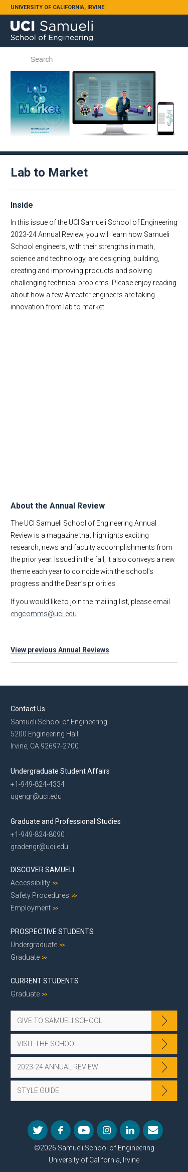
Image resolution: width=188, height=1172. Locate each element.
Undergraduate (34, 945)
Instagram (107, 1130)
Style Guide (38, 1090)
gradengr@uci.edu (39, 847)
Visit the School (47, 1044)
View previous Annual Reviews (60, 650)
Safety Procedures (40, 895)
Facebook (61, 1130)
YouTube (84, 1130)
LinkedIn (130, 1130)
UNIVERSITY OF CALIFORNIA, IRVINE (57, 7)
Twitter (38, 1130)
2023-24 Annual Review (57, 1067)
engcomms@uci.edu (44, 614)
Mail (153, 1130)
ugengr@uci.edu (36, 796)
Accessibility (30, 883)
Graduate (25, 957)
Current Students (45, 981)
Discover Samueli (42, 870)
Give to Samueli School (59, 1021)
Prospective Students (52, 932)
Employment (31, 908)
